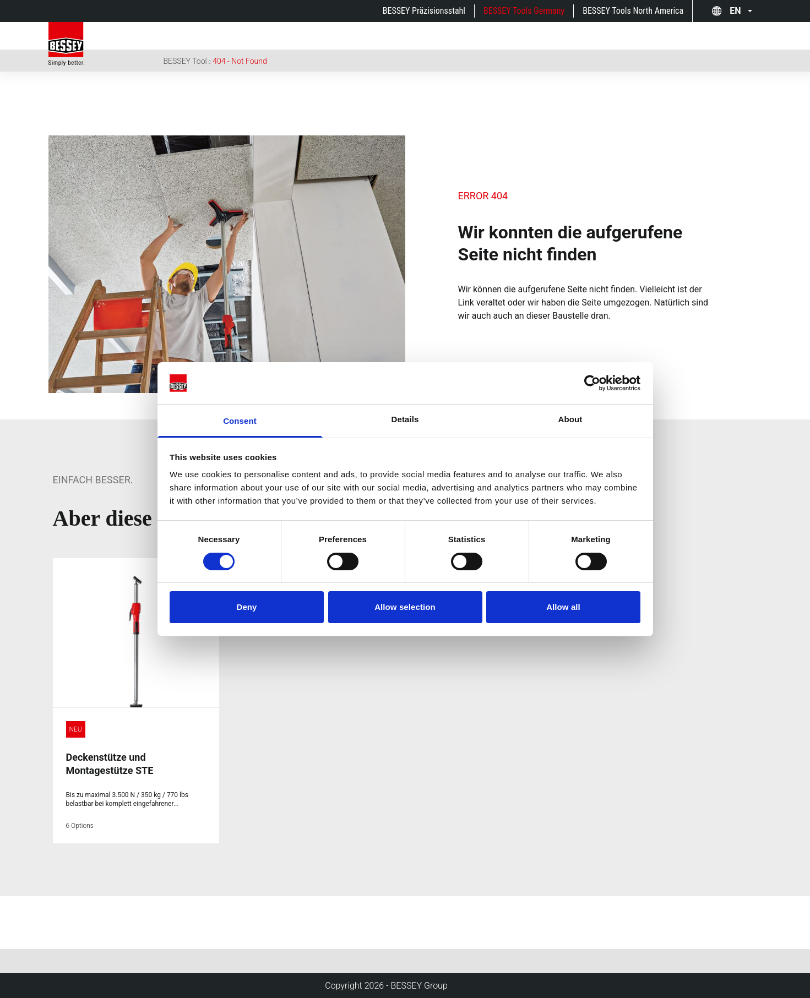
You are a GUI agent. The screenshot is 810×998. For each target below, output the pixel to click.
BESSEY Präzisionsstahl (424, 11)
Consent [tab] (240, 421)
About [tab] (570, 419)
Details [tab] (405, 419)
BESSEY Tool (185, 61)
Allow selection (405, 607)
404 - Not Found (240, 61)
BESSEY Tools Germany (523, 11)
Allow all (563, 607)
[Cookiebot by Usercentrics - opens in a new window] (592, 383)
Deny (246, 607)
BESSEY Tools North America (633, 11)
